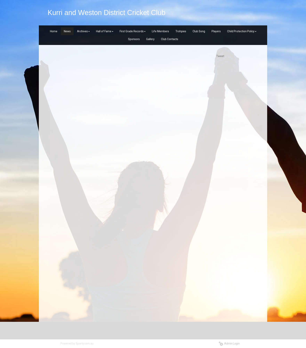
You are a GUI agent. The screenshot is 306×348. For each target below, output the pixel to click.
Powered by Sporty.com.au (76, 343)
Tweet (220, 56)
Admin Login (229, 343)
